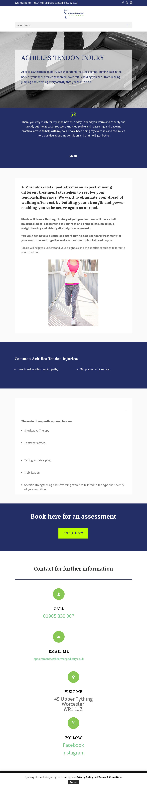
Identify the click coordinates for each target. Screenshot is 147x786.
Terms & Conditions (110, 777)
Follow (73, 737)
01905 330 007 (58, 616)
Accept (73, 781)
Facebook (73, 745)
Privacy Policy (84, 777)
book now (73, 533)
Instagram (73, 752)
